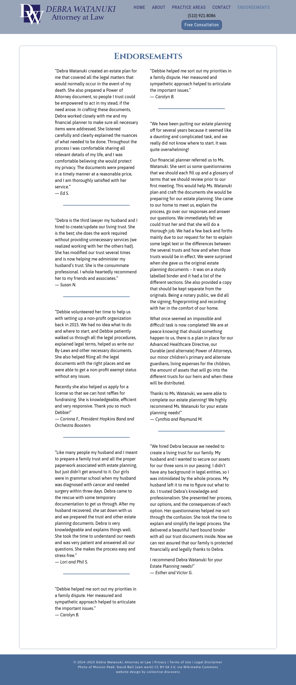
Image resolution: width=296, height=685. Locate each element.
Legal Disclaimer (208, 662)
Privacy (160, 662)
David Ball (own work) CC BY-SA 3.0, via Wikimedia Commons (167, 667)
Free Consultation (202, 24)
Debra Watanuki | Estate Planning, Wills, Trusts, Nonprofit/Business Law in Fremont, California (67, 13)
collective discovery (163, 672)
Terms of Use (180, 662)
